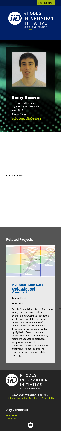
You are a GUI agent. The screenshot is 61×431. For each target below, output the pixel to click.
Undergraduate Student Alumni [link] (27, 117)
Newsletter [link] (11, 415)
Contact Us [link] (11, 418)
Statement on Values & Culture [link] (23, 398)
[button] (30, 31)
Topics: (15, 114)
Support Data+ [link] (46, 2)
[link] (30, 20)
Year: (14, 110)
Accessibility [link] (48, 398)
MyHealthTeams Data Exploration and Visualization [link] (27, 288)
